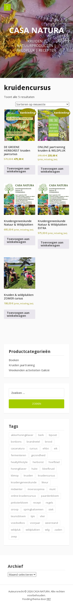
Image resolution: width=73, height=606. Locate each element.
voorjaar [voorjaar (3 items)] (35, 523)
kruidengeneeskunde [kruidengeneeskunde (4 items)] (24, 482)
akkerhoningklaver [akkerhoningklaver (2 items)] (22, 435)
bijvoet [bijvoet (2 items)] (53, 435)
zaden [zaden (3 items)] (58, 529)
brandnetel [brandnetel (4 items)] (33, 441)
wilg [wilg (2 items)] (47, 529)
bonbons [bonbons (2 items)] (16, 441)
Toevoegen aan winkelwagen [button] (18, 169)
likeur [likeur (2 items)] (45, 482)
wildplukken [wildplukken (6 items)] (33, 529)
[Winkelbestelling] (42, 104)
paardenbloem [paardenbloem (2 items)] (50, 496)
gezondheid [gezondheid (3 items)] (38, 455)
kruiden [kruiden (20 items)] (28, 475)
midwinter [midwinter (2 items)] (17, 489)
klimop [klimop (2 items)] (15, 475)
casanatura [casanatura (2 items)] (18, 448)
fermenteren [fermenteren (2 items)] (18, 455)
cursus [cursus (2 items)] (34, 448)
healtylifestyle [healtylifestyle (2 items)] (19, 462)
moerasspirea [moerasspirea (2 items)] (36, 489)
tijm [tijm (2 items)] (33, 516)
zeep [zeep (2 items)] (14, 536)
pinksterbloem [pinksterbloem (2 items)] (19, 502)
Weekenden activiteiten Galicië (29, 370)
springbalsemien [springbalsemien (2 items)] (33, 509)
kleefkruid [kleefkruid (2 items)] (48, 468)
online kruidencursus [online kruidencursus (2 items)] (23, 496)
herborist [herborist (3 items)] (38, 462)
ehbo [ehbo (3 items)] (46, 448)
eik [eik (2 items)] (55, 448)
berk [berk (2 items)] (41, 435)
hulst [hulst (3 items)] (34, 468)
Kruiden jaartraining (22, 365)
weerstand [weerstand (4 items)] (51, 523)
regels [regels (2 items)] (49, 502)
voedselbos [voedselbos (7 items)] (18, 523)
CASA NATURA (36, 30)
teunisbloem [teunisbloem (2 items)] (18, 516)
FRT (49, 599)
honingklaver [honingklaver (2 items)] (18, 468)
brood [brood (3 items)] (48, 441)
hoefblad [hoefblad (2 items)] (54, 462)
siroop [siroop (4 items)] (14, 509)
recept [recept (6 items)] (37, 502)
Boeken (14, 360)
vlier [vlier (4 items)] (42, 516)
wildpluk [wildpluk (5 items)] (16, 529)
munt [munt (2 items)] (52, 489)
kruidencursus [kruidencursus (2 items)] (46, 475)
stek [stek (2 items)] (51, 509)
